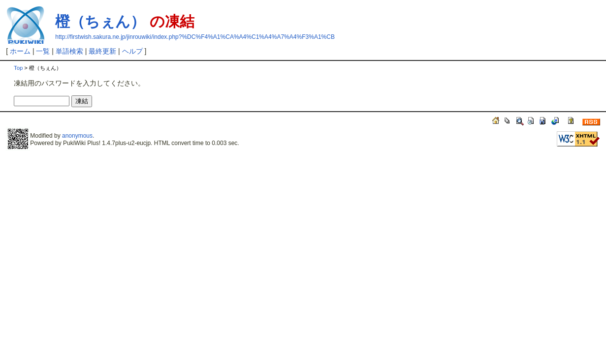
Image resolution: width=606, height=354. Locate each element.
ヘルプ (132, 51)
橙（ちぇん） (100, 21)
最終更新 (102, 51)
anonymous (77, 135)
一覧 (43, 51)
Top (18, 68)
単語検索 (69, 51)
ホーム (20, 51)
